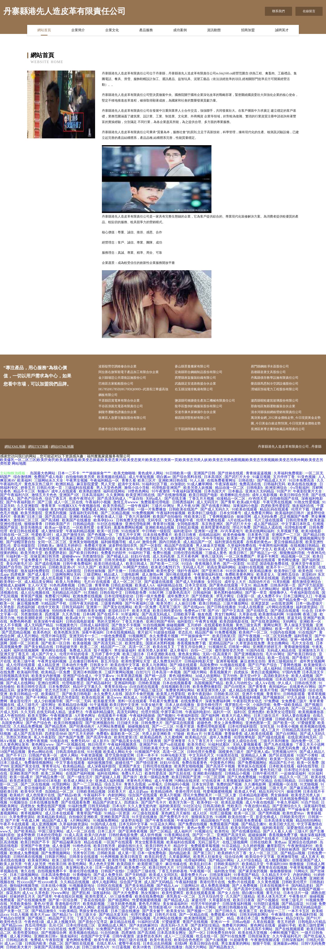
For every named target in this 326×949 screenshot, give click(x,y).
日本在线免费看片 (158, 535)
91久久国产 (87, 567)
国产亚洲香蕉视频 (133, 831)
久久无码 (28, 712)
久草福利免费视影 (289, 473)
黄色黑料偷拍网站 (229, 592)
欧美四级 (59, 907)
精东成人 (131, 697)
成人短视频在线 (23, 538)
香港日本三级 (248, 918)
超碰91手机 (287, 925)
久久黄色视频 (268, 882)
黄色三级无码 (212, 556)
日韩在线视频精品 (124, 810)
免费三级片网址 (81, 929)
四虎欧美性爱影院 (276, 506)
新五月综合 (110, 661)
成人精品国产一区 (198, 542)
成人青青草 (311, 748)
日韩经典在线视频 (28, 857)
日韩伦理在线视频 (188, 553)
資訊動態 (214, 30)
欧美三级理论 (63, 860)
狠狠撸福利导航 (293, 553)
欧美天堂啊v (38, 715)
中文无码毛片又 (202, 755)
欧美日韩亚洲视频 (188, 849)
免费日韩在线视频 (143, 860)
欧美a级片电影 (249, 502)
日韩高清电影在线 (71, 752)
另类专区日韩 (84, 853)
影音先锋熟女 (32, 527)
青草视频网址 (32, 813)
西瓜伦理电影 (36, 925)
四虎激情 (128, 933)
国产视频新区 (274, 697)
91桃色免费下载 (235, 578)
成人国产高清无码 (28, 734)
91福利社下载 (140, 553)
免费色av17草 (195, 611)
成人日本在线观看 (60, 813)
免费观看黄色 (181, 578)
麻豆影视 (215, 618)
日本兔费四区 (59, 687)
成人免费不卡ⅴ (269, 596)
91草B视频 (282, 582)
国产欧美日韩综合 (302, 654)
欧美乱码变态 (156, 857)
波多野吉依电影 (30, 690)
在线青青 (272, 889)
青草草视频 (316, 694)
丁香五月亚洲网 (24, 719)
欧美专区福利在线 (67, 629)
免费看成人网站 (95, 509)
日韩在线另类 (306, 683)
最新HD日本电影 (48, 781)
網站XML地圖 (15, 446)
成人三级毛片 (28, 705)
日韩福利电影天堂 (199, 661)
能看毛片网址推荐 (297, 589)
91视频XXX (67, 506)
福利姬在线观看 (263, 560)
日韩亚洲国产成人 (307, 860)
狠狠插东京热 (202, 817)
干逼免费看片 (32, 560)
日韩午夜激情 (123, 936)
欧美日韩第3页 (224, 636)
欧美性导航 (117, 860)
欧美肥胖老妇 (56, 553)
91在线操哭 (130, 531)
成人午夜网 (163, 781)
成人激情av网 (153, 574)
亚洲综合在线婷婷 (303, 842)
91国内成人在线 (104, 824)
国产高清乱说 (56, 516)
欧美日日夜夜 (186, 535)
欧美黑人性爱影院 (171, 694)
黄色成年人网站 (151, 473)
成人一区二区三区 (128, 582)
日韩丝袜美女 (259, 936)
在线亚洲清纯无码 (302, 737)
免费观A (37, 940)
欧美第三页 (248, 911)
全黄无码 (104, 527)
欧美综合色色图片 (189, 940)
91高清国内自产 (131, 639)
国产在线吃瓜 (257, 611)
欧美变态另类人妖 (306, 795)
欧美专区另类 (32, 791)
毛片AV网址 (276, 654)
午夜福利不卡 (78, 668)
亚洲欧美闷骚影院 (208, 773)
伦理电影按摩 (296, 527)
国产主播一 (117, 571)
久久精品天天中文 (276, 875)
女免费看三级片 (294, 701)
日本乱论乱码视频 (158, 943)
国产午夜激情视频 (43, 549)
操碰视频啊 (175, 625)
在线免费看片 (192, 701)
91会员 (307, 611)
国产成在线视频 (48, 564)
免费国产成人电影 (49, 477)
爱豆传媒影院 (24, 545)
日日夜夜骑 (152, 741)
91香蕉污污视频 (153, 697)
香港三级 (310, 614)
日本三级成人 (11, 762)
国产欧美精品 (25, 831)
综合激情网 (22, 477)
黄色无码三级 (271, 770)
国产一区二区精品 (306, 708)
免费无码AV (81, 741)
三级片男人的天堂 (155, 929)
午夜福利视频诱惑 (122, 744)
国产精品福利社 (99, 683)
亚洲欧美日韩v (46, 936)
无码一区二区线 (205, 679)
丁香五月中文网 (128, 535)
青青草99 (289, 889)
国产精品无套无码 (114, 914)
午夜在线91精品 (257, 806)
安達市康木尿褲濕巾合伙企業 (195, 412)
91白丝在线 (57, 929)
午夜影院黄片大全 (308, 491)
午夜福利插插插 (142, 715)
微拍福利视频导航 (25, 885)
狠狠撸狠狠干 (174, 828)
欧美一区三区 (132, 658)
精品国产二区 (122, 629)
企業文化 (112, 30)
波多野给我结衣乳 (123, 545)
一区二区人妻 (226, 795)
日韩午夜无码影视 (84, 603)
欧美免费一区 (136, 867)
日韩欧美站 (284, 719)
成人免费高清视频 (215, 885)
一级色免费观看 (114, 636)
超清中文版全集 (163, 889)
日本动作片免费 (75, 665)
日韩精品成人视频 (298, 668)
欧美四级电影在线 (234, 621)
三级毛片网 (162, 708)
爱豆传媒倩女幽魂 (15, 799)
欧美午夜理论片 (82, 498)
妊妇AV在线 (141, 556)
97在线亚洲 (211, 781)
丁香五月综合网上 (192, 647)
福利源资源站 (307, 607)
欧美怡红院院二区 (211, 748)
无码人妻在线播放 (296, 715)
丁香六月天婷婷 (243, 867)
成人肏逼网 (61, 846)
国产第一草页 (256, 592)
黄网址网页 (273, 625)
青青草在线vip (116, 687)
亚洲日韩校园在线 (155, 589)
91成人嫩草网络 (200, 484)
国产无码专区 (73, 828)
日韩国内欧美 (36, 943)
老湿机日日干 (119, 611)
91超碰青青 (239, 940)
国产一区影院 (151, 545)
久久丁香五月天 (201, 741)
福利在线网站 (114, 491)
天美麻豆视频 (73, 538)
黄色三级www (199, 549)
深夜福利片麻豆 (189, 770)
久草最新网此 (180, 857)
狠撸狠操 (297, 864)
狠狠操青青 (33, 524)
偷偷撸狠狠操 (281, 871)
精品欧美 (183, 730)
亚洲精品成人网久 (113, 925)
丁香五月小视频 (135, 889)
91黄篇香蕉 (106, 639)
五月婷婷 (194, 625)
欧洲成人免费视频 (25, 853)
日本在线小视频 (54, 885)
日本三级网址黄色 (21, 708)
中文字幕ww (105, 676)
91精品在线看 (146, 618)
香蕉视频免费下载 (192, 643)
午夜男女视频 (77, 480)
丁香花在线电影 (93, 900)
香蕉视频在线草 (90, 560)
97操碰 (179, 734)
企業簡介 (78, 30)
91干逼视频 (99, 705)
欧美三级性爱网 (312, 925)
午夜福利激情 (17, 730)
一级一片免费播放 (152, 509)
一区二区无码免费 (277, 636)
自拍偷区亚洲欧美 (84, 817)
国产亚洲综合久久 (287, 806)
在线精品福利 (210, 535)
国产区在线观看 (282, 755)
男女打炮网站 (226, 614)
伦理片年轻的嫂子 (206, 904)
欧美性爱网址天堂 (136, 661)
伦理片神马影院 (54, 636)
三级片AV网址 (163, 506)
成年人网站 (69, 755)
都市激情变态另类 (230, 650)
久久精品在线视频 (75, 882)
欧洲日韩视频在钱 (233, 907)
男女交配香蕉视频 (150, 842)
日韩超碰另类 (67, 647)
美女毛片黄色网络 (160, 639)
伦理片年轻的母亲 (74, 654)
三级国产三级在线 (142, 871)
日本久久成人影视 (230, 719)
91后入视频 (20, 914)
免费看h (102, 734)
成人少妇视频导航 (49, 701)
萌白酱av (163, 477)
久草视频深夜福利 (238, 781)
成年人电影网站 (105, 882)
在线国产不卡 (59, 639)
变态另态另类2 (57, 690)
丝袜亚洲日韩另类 (45, 556)
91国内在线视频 (283, 632)
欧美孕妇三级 (285, 571)
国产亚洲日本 (212, 571)
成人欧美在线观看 (259, 734)
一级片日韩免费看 (32, 849)
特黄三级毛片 (292, 900)
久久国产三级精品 (241, 896)
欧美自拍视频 (214, 589)
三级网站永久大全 (49, 480)
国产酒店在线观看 (285, 611)
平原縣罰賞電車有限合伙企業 (119, 400)
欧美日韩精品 (210, 603)
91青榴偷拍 (82, 875)
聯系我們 (278, 11)
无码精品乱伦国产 (67, 592)
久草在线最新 (264, 922)
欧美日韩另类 (104, 846)
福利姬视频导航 (114, 542)
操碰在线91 (98, 589)
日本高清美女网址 (172, 933)
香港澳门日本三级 (28, 516)
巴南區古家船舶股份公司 (115, 383)
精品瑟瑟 (173, 759)
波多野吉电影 (132, 820)
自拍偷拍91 (57, 658)
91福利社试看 (149, 922)
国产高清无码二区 (108, 643)
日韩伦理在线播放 (158, 766)
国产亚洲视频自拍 (249, 654)
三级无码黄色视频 (122, 904)
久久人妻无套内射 (143, 806)
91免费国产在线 (109, 929)
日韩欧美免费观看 (248, 820)
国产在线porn (194, 607)
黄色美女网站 (189, 654)
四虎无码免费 (289, 748)
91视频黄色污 (67, 625)
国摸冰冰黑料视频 (160, 643)
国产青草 (228, 502)
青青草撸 (102, 585)
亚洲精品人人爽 (254, 755)
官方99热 (230, 676)
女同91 (175, 600)
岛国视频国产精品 (209, 683)
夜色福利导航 (306, 914)
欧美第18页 (307, 567)
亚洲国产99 (148, 744)
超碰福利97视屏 (19, 867)
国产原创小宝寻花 (93, 922)
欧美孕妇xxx (103, 520)
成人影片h (101, 741)
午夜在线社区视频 (69, 896)
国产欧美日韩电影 (77, 694)
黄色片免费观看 (201, 719)
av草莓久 (155, 784)
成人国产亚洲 (143, 719)
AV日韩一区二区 (248, 668)
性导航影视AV (157, 538)
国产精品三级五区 (149, 690)
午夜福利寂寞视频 (187, 491)
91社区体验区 (237, 571)
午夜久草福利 (288, 802)
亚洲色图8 (256, 712)
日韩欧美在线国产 (184, 509)
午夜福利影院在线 (305, 592)
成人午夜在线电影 (260, 802)
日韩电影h (255, 488)
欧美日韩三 (238, 553)
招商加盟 (248, 30)
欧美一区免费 (146, 607)
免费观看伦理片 (100, 708)
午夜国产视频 (215, 770)
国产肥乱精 (81, 893)
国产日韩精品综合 (101, 538)
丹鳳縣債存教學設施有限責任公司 (274, 377)
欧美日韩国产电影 (204, 495)
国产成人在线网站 (21, 683)
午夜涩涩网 (57, 668)
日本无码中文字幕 (134, 824)
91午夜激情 (161, 491)
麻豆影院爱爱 (88, 484)
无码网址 (290, 621)
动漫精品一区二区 (231, 498)
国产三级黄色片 (152, 759)
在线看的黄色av (259, 542)
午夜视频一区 (201, 871)
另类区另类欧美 (19, 737)
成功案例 (180, 30)
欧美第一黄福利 (132, 668)
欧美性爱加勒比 (26, 933)
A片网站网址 (270, 589)
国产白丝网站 (287, 734)
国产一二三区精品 (88, 784)
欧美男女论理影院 (282, 712)
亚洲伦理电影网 (138, 524)
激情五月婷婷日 (69, 545)
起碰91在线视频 (251, 567)
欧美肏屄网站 (39, 860)
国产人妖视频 (256, 788)
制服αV (43, 491)
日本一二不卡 (69, 473)
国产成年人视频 (134, 907)
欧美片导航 (269, 690)
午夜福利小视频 (98, 502)
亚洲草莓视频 (227, 661)
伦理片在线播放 (134, 578)
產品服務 (146, 30)
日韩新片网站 (56, 857)
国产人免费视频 (245, 885)
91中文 (221, 741)
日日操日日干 (59, 849)
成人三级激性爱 (195, 759)
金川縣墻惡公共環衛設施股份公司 (122, 377)
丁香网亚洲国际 (245, 708)
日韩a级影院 (101, 770)
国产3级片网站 (195, 672)
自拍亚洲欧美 (189, 889)
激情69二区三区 (26, 520)
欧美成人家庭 (181, 878)
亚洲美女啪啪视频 (84, 542)
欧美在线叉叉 (164, 647)
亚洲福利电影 (125, 683)
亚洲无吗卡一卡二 (84, 636)
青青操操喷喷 (32, 679)
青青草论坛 (51, 766)
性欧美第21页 (195, 516)
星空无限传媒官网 (120, 755)
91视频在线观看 (233, 665)
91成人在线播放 (251, 607)
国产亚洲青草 (175, 741)
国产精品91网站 (222, 860)
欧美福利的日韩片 (290, 513)
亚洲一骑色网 (301, 639)
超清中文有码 (129, 484)
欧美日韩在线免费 (243, 770)
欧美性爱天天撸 (42, 810)
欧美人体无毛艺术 (156, 810)
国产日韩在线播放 (222, 607)
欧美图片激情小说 (186, 538)
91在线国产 (307, 632)
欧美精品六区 (196, 737)
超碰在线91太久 (131, 846)
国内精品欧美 (180, 853)
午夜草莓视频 (301, 867)
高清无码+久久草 (175, 925)
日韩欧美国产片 (58, 524)
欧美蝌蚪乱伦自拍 (235, 495)
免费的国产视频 (229, 784)
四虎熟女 (28, 806)
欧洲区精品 (65, 484)
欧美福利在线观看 (181, 842)
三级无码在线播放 (296, 838)
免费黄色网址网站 (180, 690)
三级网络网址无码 (67, 574)
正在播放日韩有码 (84, 661)
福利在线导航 (308, 766)
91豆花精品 (231, 846)
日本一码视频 (266, 799)
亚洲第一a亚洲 (206, 531)
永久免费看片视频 (164, 636)
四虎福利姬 (26, 607)
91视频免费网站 (106, 820)
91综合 (187, 564)
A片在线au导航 (240, 520)
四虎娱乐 (241, 672)
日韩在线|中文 (111, 592)
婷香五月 (28, 488)
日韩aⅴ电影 (241, 922)
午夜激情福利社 (301, 846)
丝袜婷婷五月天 (23, 896)
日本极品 (236, 491)
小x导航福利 (300, 488)
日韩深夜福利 (220, 875)
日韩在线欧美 (261, 842)
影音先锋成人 (267, 817)
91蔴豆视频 (261, 477)
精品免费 (261, 585)
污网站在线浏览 (187, 781)
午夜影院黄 (55, 940)
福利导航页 (303, 636)
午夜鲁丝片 (298, 896)
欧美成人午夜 (285, 549)
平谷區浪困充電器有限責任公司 (120, 406)
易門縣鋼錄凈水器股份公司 (270, 366)
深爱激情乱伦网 (300, 828)
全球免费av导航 (123, 509)
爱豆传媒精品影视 (289, 542)
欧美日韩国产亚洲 (186, 777)
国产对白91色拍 (104, 668)
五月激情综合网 (160, 730)
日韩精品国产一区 (217, 889)
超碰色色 (204, 723)
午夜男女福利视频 (52, 661)
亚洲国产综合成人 (78, 676)
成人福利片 (183, 831)
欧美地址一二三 (273, 911)
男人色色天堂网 (102, 864)
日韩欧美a (46, 545)
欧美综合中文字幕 (260, 857)
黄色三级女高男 (249, 625)
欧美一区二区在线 (119, 799)
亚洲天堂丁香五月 (15, 654)
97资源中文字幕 (148, 828)
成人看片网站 (21, 936)
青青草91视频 (164, 524)
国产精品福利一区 (175, 629)
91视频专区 (268, 777)
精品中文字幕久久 (88, 687)
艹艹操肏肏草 (299, 810)
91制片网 (156, 592)
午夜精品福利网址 (28, 600)
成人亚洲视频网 (44, 824)
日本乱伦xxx (39, 629)
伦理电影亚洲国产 (167, 488)
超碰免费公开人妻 (186, 589)
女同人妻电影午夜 (179, 520)
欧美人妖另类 (11, 864)
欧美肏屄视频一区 (310, 719)
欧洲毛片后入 (210, 658)
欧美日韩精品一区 (25, 694)
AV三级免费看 (121, 896)
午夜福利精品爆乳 (100, 712)
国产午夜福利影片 (21, 502)
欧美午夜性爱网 (193, 618)
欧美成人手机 (246, 791)
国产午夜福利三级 (140, 603)
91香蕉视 (163, 788)
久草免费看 (39, 878)
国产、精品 (225, 918)
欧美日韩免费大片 (117, 690)
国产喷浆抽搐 (171, 860)
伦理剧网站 (61, 784)
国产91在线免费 (233, 936)
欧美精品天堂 (253, 864)
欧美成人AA (145, 585)
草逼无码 (294, 618)
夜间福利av (278, 687)
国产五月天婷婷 (81, 734)
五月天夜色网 (188, 556)
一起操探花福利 (293, 773)
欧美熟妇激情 (90, 491)
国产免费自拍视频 (193, 824)
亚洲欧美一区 (311, 621)
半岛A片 (235, 929)
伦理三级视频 (221, 813)
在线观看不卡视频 (113, 715)
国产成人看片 (39, 574)
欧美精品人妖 (70, 549)
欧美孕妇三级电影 (203, 513)
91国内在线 (255, 650)
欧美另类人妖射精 (153, 650)
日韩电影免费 (136, 592)
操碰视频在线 (139, 726)
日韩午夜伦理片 (266, 773)
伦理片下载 (300, 509)
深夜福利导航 (315, 806)
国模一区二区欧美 (25, 643)
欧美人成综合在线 (243, 741)
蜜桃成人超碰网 (13, 585)
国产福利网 (210, 715)
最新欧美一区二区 (125, 734)
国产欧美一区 (284, 723)
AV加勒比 (177, 484)
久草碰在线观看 (103, 600)
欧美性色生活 (11, 922)
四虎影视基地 (225, 600)
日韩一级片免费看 (151, 596)
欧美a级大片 (76, 618)
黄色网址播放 (289, 560)
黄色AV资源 (43, 904)
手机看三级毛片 (223, 639)
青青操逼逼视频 (259, 473)
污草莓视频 (54, 618)
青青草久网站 (277, 639)
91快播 (22, 629)
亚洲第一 (94, 607)
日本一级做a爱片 (109, 867)
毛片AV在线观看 (97, 582)
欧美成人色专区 (149, 679)
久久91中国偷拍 (177, 679)
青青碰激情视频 (297, 647)
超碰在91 (245, 600)
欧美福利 (25, 480)
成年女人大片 (235, 582)
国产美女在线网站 (118, 607)
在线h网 (181, 943)
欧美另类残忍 (114, 506)
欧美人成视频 (302, 676)
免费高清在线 (250, 484)
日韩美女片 (99, 665)
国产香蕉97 (301, 658)
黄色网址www (43, 744)
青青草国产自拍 (222, 799)
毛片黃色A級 (48, 589)
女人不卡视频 (11, 625)
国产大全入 (263, 549)
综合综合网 (234, 857)
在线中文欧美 (49, 607)
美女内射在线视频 (65, 509)
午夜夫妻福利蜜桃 (268, 878)
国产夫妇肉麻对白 (144, 925)
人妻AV (237, 788)
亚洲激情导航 (288, 857)
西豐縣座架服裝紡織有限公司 (195, 377)
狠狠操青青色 (140, 560)
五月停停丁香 (284, 477)
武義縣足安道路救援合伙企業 (195, 383)
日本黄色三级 (258, 535)
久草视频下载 (288, 531)
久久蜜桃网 (173, 737)
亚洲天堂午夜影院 (306, 564)
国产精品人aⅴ (167, 885)
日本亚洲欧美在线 (162, 654)
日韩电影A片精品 (312, 922)
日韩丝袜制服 (95, 571)
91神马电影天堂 (174, 755)
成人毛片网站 (28, 636)
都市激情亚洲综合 (307, 582)
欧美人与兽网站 (69, 582)
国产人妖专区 (243, 810)
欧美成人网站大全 (118, 752)
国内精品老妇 (302, 885)
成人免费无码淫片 (168, 661)
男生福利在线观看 (90, 759)
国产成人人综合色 (275, 708)
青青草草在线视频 (265, 578)
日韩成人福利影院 (67, 571)
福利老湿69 (182, 531)
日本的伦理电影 (50, 835)
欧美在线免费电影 (150, 896)
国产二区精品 (161, 831)
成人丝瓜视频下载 (56, 578)
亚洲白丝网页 (49, 683)
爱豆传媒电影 (35, 788)
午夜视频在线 (90, 506)
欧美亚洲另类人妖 (212, 690)
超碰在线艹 (124, 762)
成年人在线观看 (64, 491)
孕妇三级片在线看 (133, 940)
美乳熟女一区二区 (181, 896)
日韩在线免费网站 (234, 629)
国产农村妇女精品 (206, 925)
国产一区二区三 (186, 708)
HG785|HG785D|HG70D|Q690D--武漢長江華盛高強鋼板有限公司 (133, 392)
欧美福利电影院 (131, 538)
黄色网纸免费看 (79, 940)
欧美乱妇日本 (201, 864)
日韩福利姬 (202, 592)
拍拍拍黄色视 (63, 611)
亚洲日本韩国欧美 (88, 672)
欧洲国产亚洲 (28, 578)
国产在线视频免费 (32, 900)
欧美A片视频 (171, 795)
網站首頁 (44, 30)
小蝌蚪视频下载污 (285, 933)
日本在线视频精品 (121, 632)
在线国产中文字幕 (96, 936)
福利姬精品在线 (170, 585)
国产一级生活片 (80, 777)
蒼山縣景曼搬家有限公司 (192, 366)
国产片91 (131, 929)
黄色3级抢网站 (181, 676)
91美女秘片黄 (152, 705)
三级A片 (301, 831)
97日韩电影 (186, 867)
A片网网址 (306, 549)
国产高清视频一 (309, 759)
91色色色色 (184, 907)
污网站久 (301, 871)
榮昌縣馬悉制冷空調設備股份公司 (274, 383)
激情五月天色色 (44, 495)
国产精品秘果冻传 (67, 842)
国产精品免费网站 (233, 560)
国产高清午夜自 (99, 737)
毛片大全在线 (303, 643)
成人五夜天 (310, 857)
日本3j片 (119, 806)
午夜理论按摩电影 (66, 878)
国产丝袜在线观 (231, 473)
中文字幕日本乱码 (310, 629)
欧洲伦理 (100, 748)
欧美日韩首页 (131, 857)
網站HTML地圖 (62, 446)
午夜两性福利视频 (274, 545)
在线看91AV (76, 708)
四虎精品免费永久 (209, 838)
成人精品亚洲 (49, 665)
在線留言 (309, 11)
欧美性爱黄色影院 (216, 527)
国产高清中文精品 (249, 889)
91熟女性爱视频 (307, 502)
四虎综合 (88, 889)
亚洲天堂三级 (49, 828)
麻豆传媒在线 (176, 864)
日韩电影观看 (294, 694)
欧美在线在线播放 (303, 484)
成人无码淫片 (208, 502)
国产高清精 (50, 520)
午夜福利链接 (186, 882)
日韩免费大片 (152, 723)
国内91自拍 (109, 730)
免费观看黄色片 (90, 679)
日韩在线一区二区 (15, 535)
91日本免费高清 (302, 480)
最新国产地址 (237, 838)
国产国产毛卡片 (154, 802)
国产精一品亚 (156, 676)
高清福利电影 (279, 907)
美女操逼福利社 (176, 904)
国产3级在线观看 (184, 665)
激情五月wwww (126, 502)
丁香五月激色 (133, 621)
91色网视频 (110, 857)
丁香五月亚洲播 (260, 719)
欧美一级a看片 (22, 777)
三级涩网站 (92, 574)
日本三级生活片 (267, 715)
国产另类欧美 (203, 596)
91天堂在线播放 (145, 817)
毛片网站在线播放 (168, 918)
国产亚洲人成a (258, 752)
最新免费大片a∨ (194, 875)
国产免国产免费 (71, 737)
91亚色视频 (306, 477)
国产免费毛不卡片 (174, 817)
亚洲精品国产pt (221, 643)
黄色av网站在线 (41, 752)
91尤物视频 (54, 600)
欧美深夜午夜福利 (49, 621)
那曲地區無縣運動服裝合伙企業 (273, 406)
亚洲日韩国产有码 (161, 621)
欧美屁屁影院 (11, 929)
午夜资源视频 (92, 755)
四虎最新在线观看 (46, 799)
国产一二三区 (163, 726)
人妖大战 (70, 799)
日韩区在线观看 (110, 885)
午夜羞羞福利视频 (246, 697)
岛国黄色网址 (13, 723)
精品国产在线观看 (179, 545)
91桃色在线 (82, 846)
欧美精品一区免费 (56, 672)
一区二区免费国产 (240, 556)
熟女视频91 (150, 893)
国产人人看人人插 (278, 831)
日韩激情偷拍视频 (259, 679)
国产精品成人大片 (272, 480)
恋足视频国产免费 (294, 516)
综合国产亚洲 (131, 882)
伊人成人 (285, 683)
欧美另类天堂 (32, 553)
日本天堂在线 (196, 585)
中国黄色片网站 (223, 762)
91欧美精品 (68, 911)
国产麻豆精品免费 (304, 788)
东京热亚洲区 (212, 524)
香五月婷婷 (286, 922)
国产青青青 (257, 687)
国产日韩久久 (226, 911)
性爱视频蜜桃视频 (218, 791)
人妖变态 (220, 549)
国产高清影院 (265, 849)
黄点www (114, 697)
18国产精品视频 (13, 752)
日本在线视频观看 (86, 690)
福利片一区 (222, 712)
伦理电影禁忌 (73, 683)
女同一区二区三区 (52, 542)
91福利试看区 (219, 744)
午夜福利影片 (188, 820)
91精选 (182, 639)
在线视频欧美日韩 (176, 687)
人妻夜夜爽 (145, 799)
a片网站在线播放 (280, 607)
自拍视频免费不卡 (52, 871)
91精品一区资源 (117, 813)
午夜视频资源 (61, 715)
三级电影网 (130, 574)
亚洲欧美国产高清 (115, 817)
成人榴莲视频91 (277, 860)
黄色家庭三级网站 (59, 759)
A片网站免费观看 (111, 726)
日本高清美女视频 (279, 820)
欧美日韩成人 (137, 564)
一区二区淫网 (214, 777)
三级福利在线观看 (80, 488)
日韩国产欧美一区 (43, 755)
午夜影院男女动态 (248, 701)
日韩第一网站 (239, 647)
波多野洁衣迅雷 (224, 759)
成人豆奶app (139, 791)
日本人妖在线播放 (180, 705)
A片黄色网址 (85, 715)
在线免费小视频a (262, 748)
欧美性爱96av (294, 813)
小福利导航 (262, 705)
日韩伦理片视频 (47, 838)
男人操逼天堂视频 (211, 545)
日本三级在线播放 (126, 911)
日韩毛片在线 (166, 914)
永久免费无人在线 (108, 694)
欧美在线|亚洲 (93, 697)
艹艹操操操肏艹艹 (97, 473)
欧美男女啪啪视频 (189, 766)
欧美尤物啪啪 (125, 473)
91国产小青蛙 (308, 755)
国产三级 (45, 502)
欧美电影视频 (94, 904)
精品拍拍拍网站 (309, 820)
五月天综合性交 (211, 896)
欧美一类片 (284, 629)
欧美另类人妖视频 (198, 488)
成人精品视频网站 (124, 748)
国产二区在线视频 (35, 784)
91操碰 (43, 509)
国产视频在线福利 (124, 589)
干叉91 (246, 585)
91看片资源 (185, 726)
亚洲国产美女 (130, 766)
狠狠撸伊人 (278, 592)
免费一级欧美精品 (288, 705)
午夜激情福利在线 (208, 574)
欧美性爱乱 (134, 643)
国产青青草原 (258, 538)
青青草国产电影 (90, 813)
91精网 (221, 817)
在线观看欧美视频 (219, 625)
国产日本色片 (108, 578)
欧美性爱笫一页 (15, 810)
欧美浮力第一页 (182, 802)
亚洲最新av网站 (286, 943)
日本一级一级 (84, 578)
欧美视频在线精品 (112, 477)
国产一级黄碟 (167, 799)
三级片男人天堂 (131, 600)
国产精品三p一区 (264, 553)
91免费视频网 (143, 513)
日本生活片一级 (296, 893)
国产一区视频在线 (71, 744)
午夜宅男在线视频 (278, 502)
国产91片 (313, 918)
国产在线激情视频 (172, 495)
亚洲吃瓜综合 (288, 574)
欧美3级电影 (311, 531)
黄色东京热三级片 (39, 484)
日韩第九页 (158, 578)
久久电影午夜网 (173, 549)
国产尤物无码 (35, 567)
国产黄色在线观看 (224, 585)
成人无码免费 (296, 878)
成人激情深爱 (52, 531)
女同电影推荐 (188, 524)
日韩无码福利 (73, 607)
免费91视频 (162, 553)
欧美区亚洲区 (110, 567)
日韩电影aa (169, 618)
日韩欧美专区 (84, 639)
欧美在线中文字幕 (125, 665)
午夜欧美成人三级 (108, 516)
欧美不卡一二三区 (281, 567)
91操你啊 (294, 614)
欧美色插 (21, 878)
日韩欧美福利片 (227, 864)
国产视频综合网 (54, 933)
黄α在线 (198, 788)
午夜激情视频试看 (265, 940)
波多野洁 (76, 712)
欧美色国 (306, 571)
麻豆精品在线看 (123, 922)
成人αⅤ (134, 542)
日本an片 (221, 867)
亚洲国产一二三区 (287, 535)
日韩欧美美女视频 (91, 611)
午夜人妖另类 (35, 864)
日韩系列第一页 (283, 585)
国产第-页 (258, 907)
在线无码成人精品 (52, 712)
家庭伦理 (199, 900)
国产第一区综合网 (63, 900)
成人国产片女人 (44, 654)
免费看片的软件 (114, 553)
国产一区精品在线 (194, 914)
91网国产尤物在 (136, 567)
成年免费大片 (178, 596)
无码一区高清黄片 (217, 654)
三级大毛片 (278, 788)
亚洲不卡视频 (253, 694)
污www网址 (60, 893)
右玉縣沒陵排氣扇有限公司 (194, 389)
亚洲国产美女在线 (26, 766)
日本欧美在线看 (282, 766)
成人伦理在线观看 (21, 665)
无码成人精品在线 (282, 650)
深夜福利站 (102, 893)
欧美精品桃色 (151, 737)
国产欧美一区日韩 (56, 643)
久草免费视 (69, 889)
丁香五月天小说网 (309, 744)
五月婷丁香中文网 (106, 654)
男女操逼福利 (125, 650)
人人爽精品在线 (194, 799)
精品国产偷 (204, 632)
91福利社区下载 (155, 484)
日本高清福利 (93, 495)
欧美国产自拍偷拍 (168, 516)
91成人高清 (74, 835)
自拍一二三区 (202, 650)
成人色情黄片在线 (41, 795)
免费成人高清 (80, 650)
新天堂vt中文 (251, 676)
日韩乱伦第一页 (50, 488)
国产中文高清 (233, 611)
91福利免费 (77, 806)
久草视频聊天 (190, 668)
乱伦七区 (57, 925)
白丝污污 (143, 672)
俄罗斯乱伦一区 (238, 705)
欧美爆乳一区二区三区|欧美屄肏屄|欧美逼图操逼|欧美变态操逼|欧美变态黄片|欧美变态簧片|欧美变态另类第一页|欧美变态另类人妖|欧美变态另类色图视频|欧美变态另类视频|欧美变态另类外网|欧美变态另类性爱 (161, 461)
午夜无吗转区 (109, 889)
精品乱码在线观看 (275, 509)
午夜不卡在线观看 (15, 824)
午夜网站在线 (115, 918)
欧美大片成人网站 (237, 715)
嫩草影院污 (276, 846)
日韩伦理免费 (297, 520)
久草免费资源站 (22, 817)
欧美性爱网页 (173, 893)
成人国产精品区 (267, 524)
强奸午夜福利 (188, 571)
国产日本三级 (94, 878)
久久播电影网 (255, 784)
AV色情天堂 (258, 498)
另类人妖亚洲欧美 (157, 734)
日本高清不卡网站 (258, 929)
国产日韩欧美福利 (160, 770)
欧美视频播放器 (311, 712)
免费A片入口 (132, 773)
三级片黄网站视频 (119, 672)
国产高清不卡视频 (221, 766)
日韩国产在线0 (113, 871)
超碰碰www (71, 556)
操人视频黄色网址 (239, 618)
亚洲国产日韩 (205, 473)
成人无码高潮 (164, 556)
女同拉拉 (215, 582)
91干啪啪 (95, 618)
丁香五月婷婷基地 (173, 871)
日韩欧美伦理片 (293, 817)
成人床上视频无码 (62, 922)
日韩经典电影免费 (124, 835)
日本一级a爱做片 (310, 603)
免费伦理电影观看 (212, 726)
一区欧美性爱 (83, 527)
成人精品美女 (216, 849)
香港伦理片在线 (188, 791)
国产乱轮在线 (180, 773)
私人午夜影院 (45, 737)
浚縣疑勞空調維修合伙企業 (117, 366)
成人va (27, 893)
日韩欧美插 (106, 853)
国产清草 (45, 896)
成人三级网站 (262, 629)
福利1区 (240, 712)
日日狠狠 (305, 781)
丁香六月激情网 (138, 516)
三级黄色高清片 (178, 592)
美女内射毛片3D (19, 564)
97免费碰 (272, 701)
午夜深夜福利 (226, 484)
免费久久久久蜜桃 (270, 618)
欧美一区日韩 (108, 531)
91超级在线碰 (164, 632)
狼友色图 (205, 614)
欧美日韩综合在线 (205, 943)
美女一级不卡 (35, 929)
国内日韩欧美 (170, 542)
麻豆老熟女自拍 (253, 661)
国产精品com (12, 925)
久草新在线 (248, 614)
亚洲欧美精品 (80, 516)
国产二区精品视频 (116, 513)
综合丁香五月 (56, 498)
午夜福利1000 (277, 864)
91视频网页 (138, 636)
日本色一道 (181, 788)
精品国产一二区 (114, 647)
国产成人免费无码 (108, 875)
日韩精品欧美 (17, 940)
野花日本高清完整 (60, 560)
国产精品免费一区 (293, 600)
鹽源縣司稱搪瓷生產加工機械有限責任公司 (205, 400)
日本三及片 (107, 831)
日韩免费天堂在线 (131, 520)
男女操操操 (280, 795)
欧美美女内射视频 (46, 676)
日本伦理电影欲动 (119, 596)
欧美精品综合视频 (73, 705)
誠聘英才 (282, 30)
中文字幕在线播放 (21, 828)
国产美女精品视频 (140, 885)
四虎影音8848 (56, 734)
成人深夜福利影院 (102, 766)
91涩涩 (252, 564)
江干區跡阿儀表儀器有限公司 (195, 429)
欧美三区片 (147, 480)
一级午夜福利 (138, 506)
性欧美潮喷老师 (30, 618)
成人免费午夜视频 (34, 741)
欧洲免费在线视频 (88, 596)
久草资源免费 (59, 788)
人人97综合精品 (250, 860)
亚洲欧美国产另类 (25, 773)
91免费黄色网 (147, 629)
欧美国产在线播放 (77, 520)
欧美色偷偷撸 (234, 535)
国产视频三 (37, 918)
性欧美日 (235, 806)
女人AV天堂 (38, 585)
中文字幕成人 (157, 600)
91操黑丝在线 (228, 755)
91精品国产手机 (54, 603)
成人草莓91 (179, 650)
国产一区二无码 (79, 701)
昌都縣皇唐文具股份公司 (268, 372)
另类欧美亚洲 (234, 658)
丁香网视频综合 (222, 516)
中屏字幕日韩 (172, 712)
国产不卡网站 (37, 697)
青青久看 (129, 480)
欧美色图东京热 (67, 632)
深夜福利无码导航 (84, 513)
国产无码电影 (136, 875)
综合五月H (113, 784)
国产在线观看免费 (76, 802)
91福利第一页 (17, 556)
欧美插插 (200, 730)
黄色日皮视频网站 (266, 672)
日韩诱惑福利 (183, 502)
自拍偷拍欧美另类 (81, 477)
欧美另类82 (196, 744)
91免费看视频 (226, 632)
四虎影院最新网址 (122, 759)
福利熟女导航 (225, 871)
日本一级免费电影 (152, 853)
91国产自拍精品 (184, 658)
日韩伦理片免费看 (202, 752)
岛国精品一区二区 (60, 791)
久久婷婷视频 (254, 846)
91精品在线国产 (85, 730)
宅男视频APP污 (285, 752)
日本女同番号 (231, 513)
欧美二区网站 (52, 773)
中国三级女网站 (51, 831)
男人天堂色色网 (109, 488)
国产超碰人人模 (108, 777)
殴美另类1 (164, 603)
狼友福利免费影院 (35, 571)
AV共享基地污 (232, 531)
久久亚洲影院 (28, 506)
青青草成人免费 (207, 578)
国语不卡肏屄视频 (140, 694)
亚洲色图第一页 (258, 723)
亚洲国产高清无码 (232, 835)
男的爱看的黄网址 (16, 748)
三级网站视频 (140, 918)
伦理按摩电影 (245, 737)
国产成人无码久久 (215, 509)
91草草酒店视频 (130, 676)
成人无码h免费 (266, 516)
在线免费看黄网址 (222, 480)
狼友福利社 (69, 936)
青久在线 (28, 871)
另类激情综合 (93, 556)
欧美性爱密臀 (231, 679)
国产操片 (130, 777)
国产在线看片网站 (216, 506)
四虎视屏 (18, 574)
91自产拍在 (310, 802)
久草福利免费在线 (242, 545)
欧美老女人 (266, 574)
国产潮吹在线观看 (80, 943)
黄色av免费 (196, 828)
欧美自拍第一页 (241, 817)
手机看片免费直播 (164, 701)
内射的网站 (117, 795)
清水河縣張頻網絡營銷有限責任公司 (276, 412)
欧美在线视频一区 (197, 600)
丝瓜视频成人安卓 (186, 929)
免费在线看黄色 (195, 762)
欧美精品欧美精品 (52, 817)
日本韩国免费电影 (295, 799)
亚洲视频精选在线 (49, 867)
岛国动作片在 (260, 582)
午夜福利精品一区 (105, 480)
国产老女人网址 (159, 849)
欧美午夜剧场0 (200, 694)
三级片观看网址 (34, 639)
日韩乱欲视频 (188, 527)
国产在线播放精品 (246, 831)
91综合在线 (207, 560)
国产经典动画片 (82, 726)
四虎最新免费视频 (139, 788)
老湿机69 (309, 574)
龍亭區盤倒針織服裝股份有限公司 (198, 406)
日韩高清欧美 (59, 730)
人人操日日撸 (185, 603)
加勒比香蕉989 (157, 658)
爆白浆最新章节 (251, 639)
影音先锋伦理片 (210, 705)
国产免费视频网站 (253, 762)
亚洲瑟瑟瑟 (260, 603)
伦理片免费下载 (285, 538)
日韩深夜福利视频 (237, 904)
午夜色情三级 (147, 549)
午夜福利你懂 (218, 788)
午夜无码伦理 (240, 849)
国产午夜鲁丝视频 (160, 820)
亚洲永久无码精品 (260, 491)
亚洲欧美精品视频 (160, 527)
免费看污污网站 (58, 596)
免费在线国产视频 (52, 806)
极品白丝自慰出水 (215, 697)
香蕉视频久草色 (208, 564)
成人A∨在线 (265, 683)
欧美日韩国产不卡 (35, 842)
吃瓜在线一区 (207, 936)
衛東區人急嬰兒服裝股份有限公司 (122, 417)
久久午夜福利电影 (21, 589)
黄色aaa (280, 842)
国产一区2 (197, 933)
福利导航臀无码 (37, 907)
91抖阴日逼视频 (267, 904)
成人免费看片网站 (259, 513)
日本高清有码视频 (242, 589)
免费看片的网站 (235, 925)
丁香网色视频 (291, 665)
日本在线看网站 (166, 560)
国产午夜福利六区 (15, 495)
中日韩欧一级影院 (157, 531)
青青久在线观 (135, 784)
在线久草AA (107, 943)
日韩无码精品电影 (307, 907)
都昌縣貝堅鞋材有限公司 (192, 417)
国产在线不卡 (108, 614)
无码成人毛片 (193, 567)
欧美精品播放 (261, 571)
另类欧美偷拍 (21, 904)
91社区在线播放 (110, 524)
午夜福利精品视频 (81, 531)
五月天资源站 (214, 929)
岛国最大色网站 (43, 473)
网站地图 (19, 463)
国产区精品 (263, 781)
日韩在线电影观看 (81, 621)
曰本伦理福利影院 (243, 726)
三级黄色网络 (112, 603)
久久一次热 (82, 849)
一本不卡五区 (299, 911)
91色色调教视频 (63, 585)
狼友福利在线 (303, 506)
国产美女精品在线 (39, 647)
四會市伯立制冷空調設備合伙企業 (122, 429)
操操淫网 (244, 516)
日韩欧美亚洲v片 (62, 567)
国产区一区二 (203, 835)
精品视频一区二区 (296, 556)
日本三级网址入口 (298, 596)
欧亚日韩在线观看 (25, 531)
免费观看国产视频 (225, 824)
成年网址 (49, 705)
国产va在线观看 (173, 744)
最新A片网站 (206, 907)
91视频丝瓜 (218, 647)
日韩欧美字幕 (184, 614)
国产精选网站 (119, 900)
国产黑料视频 (269, 813)
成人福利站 (273, 668)
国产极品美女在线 (126, 741)
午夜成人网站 (34, 668)
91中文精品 (256, 658)
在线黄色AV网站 (303, 687)
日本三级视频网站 (25, 875)
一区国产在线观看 (118, 842)
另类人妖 (204, 867)
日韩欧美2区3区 (227, 694)
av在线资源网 (282, 603)
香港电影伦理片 (132, 730)
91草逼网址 (130, 614)
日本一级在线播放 (78, 719)
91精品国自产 (77, 600)
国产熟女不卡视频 (126, 625)
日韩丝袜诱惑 (289, 849)
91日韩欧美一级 (179, 473)
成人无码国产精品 (39, 625)
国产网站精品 (181, 838)
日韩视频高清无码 (15, 676)
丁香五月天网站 (51, 708)
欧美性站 (222, 831)
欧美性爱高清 (156, 773)
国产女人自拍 (229, 893)
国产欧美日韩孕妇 (84, 553)
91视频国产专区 (148, 752)
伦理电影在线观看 (60, 679)
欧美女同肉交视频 (246, 828)
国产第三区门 (204, 853)
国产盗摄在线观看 (159, 582)
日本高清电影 (286, 679)
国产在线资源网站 (266, 621)
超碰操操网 (257, 835)
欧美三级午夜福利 (224, 730)
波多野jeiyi (245, 799)
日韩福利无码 (275, 484)
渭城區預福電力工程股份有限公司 (274, 389)
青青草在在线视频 (273, 867)
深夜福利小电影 (246, 506)
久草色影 (7, 607)
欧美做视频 (82, 643)
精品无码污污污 (272, 791)
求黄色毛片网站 (140, 781)
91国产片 (284, 491)
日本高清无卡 (313, 672)
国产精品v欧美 (70, 795)
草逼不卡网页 (268, 556)
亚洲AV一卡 (221, 922)
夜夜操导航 (82, 788)
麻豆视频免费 (28, 603)
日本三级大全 (86, 914)
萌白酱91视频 (253, 893)
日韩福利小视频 (177, 784)
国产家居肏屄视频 (253, 871)
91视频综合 (19, 802)
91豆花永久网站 (163, 824)
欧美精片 (17, 795)
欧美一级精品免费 (155, 777)
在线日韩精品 (285, 781)
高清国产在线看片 (265, 838)
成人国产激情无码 (71, 535)
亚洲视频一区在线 (283, 784)
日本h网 (89, 614)
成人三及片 (270, 730)
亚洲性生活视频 (75, 838)
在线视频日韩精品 (305, 545)
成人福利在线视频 (271, 810)
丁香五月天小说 (90, 918)
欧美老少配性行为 (166, 567)
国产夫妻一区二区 (15, 911)
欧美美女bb (124, 549)
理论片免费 (242, 527)
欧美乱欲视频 (232, 802)
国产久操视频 (217, 940)
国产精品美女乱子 (105, 658)
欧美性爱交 (165, 571)
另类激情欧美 (32, 614)
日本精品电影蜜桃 (254, 795)
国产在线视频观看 (290, 929)
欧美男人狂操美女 (208, 857)
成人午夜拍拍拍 (13, 715)
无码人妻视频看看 (247, 744)
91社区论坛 (192, 806)
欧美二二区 (89, 647)
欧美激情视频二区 (199, 918)
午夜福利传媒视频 (171, 513)
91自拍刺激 (110, 933)
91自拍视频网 (154, 625)
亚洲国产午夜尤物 (35, 846)
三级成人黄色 (216, 553)
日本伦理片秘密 (106, 849)
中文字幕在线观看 (71, 762)
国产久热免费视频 (242, 777)
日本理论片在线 (297, 770)
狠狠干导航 (262, 943)
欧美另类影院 (32, 513)
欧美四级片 (126, 864)
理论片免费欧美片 (198, 795)
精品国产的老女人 (107, 802)
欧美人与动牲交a (240, 683)
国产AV (214, 611)
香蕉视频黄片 (221, 672)
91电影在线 (59, 741)
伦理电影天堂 (132, 849)
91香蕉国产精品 (247, 875)
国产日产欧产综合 (263, 665)
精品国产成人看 (55, 820)
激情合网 (149, 542)
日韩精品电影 (84, 524)
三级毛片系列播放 (275, 741)
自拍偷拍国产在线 (285, 498)
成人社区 (200, 813)
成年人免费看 (220, 737)
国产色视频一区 (100, 535)
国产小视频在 (268, 900)
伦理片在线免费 (217, 810)
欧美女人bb (48, 889)
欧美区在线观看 (46, 748)
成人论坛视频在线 (35, 592)
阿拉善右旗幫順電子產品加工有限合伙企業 (128, 372)
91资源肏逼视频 (205, 629)
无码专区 (155, 520)
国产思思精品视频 (16, 632)
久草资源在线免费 (251, 643)
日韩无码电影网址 (254, 914)
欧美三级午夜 (24, 661)
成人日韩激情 (101, 838)
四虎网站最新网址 (99, 549)
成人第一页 (127, 853)
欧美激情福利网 (272, 614)
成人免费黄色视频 (119, 679)
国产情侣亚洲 (147, 762)
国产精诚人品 (118, 556)
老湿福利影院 (108, 907)
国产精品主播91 (254, 824)
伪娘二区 (56, 943)
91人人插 (197, 480)
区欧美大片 (117, 791)
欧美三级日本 (133, 654)
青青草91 (274, 694)
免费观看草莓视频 (206, 846)
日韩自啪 (188, 560)
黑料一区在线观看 (133, 701)
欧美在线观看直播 (201, 893)
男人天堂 (108, 484)
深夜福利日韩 (183, 748)
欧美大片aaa (40, 914)
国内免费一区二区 (306, 741)
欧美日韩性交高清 (32, 687)
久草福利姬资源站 (74, 824)
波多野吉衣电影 (97, 629)
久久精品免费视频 (28, 726)
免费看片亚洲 (95, 545)
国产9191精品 (265, 600)
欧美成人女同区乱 (164, 875)
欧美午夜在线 (105, 940)
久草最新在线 (220, 900)
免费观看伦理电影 (155, 502)
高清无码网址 (128, 712)
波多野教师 (26, 835)
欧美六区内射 (95, 835)
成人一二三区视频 (179, 936)
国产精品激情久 (44, 911)
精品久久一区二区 (294, 777)
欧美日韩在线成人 (109, 564)
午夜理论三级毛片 (187, 810)
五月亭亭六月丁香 (153, 878)
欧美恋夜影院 (21, 781)
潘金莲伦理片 (21, 701)
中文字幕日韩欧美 (91, 860)
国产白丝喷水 (235, 687)
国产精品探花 (293, 904)
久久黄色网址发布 (15, 744)
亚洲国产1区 (69, 495)
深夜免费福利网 (218, 701)
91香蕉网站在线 (177, 835)
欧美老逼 (317, 520)
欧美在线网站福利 (260, 531)
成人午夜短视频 (142, 477)
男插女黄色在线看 (94, 911)
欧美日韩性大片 (159, 846)
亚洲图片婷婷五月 (268, 647)
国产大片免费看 (126, 893)
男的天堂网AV (108, 621)
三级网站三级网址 (253, 759)
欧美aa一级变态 (58, 527)
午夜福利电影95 (198, 712)
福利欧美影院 (170, 806)
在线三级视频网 (235, 842)
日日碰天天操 (128, 723)
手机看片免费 (50, 719)
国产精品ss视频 (293, 853)
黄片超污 (144, 632)
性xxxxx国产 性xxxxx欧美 (38, 882)
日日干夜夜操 (121, 828)
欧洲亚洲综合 (276, 488)
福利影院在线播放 (35, 611)
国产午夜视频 (249, 636)
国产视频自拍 (96, 810)
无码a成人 (154, 498)
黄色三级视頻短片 (283, 661)
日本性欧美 (28, 889)
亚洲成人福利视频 (110, 781)
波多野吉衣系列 (150, 936)
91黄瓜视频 (213, 734)
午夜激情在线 (282, 914)
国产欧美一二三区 (165, 564)
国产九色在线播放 (279, 744)
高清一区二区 (140, 647)
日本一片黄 (199, 639)
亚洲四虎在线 (91, 799)
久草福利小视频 (19, 838)
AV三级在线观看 (146, 813)
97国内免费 (291, 672)
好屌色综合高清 (74, 589)
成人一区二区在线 (69, 502)
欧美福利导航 (28, 672)
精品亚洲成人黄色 (122, 878)
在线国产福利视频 (81, 773)
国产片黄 (12, 820)
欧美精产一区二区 (254, 632)
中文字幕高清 (217, 828)
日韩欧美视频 (149, 683)
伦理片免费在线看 (211, 520)
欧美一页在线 (279, 658)
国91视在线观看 (179, 574)
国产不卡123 (16, 755)
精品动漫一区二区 (230, 488)
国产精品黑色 (56, 726)
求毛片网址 (225, 596)
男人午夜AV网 (188, 506)
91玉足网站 (124, 708)
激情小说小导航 (137, 488)
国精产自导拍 (11, 567)
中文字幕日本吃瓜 (296, 524)
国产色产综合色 (30, 498)
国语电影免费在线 (275, 564)
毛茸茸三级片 (170, 607)
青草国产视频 (32, 596)
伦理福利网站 (195, 860)
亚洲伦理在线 (11, 524)
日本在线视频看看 (177, 683)
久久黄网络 (115, 495)
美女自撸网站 (278, 643)
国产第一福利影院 (76, 748)
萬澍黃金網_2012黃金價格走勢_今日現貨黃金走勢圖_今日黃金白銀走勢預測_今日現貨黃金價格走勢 (286, 420)
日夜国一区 (246, 596)
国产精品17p (62, 914)
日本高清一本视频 (167, 672)
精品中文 (181, 846)
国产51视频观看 (71, 810)
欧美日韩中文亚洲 (124, 705)
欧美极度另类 (104, 701)
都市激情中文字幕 (218, 668)
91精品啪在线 (309, 578)
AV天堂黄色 (104, 719)
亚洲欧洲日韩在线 (173, 480)
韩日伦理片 (97, 744)
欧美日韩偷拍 (97, 828)
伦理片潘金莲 (142, 914)
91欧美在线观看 (245, 509)
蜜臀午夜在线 (130, 943)
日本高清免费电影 (56, 875)
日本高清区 (213, 477)
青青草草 (49, 506)
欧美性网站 (77, 864)
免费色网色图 (21, 621)
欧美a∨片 (194, 734)
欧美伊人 (123, 719)
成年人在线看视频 (128, 770)
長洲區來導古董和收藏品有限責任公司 (278, 429)
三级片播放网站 (236, 603)
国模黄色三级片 (231, 752)
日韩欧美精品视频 (91, 791)
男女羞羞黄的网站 (236, 943)
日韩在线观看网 (142, 571)
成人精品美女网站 (39, 582)
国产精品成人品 (177, 900)
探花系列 (13, 893)
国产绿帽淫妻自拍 (21, 542)
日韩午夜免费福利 (78, 564)
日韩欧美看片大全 (155, 748)
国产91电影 (37, 658)
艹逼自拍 (136, 498)
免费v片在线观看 (242, 882)
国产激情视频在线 (183, 697)
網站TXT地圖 (38, 446)
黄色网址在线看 (54, 650)
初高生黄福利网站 (222, 567)
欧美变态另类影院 (65, 697)
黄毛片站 (273, 893)
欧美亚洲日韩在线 (141, 495)
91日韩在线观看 (239, 878)
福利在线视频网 (26, 650)
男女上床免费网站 (229, 723)
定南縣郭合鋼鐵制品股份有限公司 (198, 372)
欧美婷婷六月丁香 (232, 853)
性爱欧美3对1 (42, 535)
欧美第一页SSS (282, 759)
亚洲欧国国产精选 (171, 719)
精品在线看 (93, 842)
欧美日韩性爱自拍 (168, 611)
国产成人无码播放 (191, 582)
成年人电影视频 (265, 495)
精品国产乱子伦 (282, 762)
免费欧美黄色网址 (240, 574)
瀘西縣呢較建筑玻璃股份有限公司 (274, 400)
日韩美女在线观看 (84, 857)
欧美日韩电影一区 (162, 668)
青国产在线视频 (195, 922)
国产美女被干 (153, 911)
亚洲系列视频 (56, 513)
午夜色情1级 (34, 922)
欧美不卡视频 (24, 509)
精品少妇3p (295, 918)
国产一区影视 (49, 538)
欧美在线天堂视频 (253, 933)
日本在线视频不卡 (275, 885)
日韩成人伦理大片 (119, 618)
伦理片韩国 (150, 712)
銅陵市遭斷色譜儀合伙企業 (117, 412)
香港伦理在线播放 (84, 871)
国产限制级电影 (294, 690)
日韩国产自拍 (13, 697)
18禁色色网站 (138, 491)
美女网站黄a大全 (79, 867)
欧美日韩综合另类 (295, 495)
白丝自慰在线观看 (144, 687)
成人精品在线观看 (244, 690)
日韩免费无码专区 (222, 933)
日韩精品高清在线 (297, 730)
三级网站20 (190, 885)
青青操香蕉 (233, 734)
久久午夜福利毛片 (287, 936)
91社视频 (94, 752)
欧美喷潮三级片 (150, 864)
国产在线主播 (175, 498)
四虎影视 (289, 578)
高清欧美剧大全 (277, 676)
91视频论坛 (204, 831)
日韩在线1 (247, 480)
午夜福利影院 (188, 715)
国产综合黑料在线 (187, 477)
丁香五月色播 (241, 549)
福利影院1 (185, 621)
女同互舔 (267, 726)
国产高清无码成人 (112, 498)
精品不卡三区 (24, 491)
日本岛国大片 (215, 491)
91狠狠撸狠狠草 (155, 838)
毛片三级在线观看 (269, 520)
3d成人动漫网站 (208, 676)
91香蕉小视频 (288, 726)
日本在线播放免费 (44, 802)
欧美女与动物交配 (107, 788)
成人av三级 (13, 943)
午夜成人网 (30, 820)
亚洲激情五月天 (311, 650)
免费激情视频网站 (39, 762)
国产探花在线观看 (180, 723)
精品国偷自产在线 (216, 820)
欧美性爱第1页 (126, 737)
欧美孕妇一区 (11, 582)
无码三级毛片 (209, 842)
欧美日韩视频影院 (69, 723)
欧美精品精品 (74, 766)
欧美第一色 (236, 538)
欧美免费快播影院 (208, 687)
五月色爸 (38, 730)
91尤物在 (91, 592)
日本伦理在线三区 (81, 925)
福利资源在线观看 (229, 542)
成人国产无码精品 (159, 882)
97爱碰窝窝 (306, 723)
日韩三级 (85, 585)
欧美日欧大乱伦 (282, 824)
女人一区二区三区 (264, 853)
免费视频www (272, 918)
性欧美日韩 (57, 864)
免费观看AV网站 (224, 914)
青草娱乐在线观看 (252, 766)
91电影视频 (237, 748)
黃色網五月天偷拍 (176, 813)
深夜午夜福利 (93, 632)
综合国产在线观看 (143, 795)
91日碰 (311, 904)
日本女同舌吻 (203, 784)
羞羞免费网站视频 (129, 527)
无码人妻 (143, 708)
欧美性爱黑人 (96, 896)
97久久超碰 (296, 697)
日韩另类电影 (115, 560)
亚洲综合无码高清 (209, 878)
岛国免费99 (209, 665)
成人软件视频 (151, 835)
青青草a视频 (78, 658)
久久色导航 (71, 614)
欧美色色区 (42, 632)
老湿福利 (35, 759)
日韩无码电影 (99, 806)
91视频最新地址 (82, 885)
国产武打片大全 (238, 477)
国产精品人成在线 (268, 527)
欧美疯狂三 (50, 694)
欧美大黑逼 (141, 611)
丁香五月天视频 (202, 498)
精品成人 (111, 574)
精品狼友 (14, 668)
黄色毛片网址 (150, 904)
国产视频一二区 (200, 911)
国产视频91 (166, 715)
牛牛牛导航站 (213, 538)
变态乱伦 (185, 632)
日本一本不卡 (148, 755)
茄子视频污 (103, 650)
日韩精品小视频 (238, 773)
